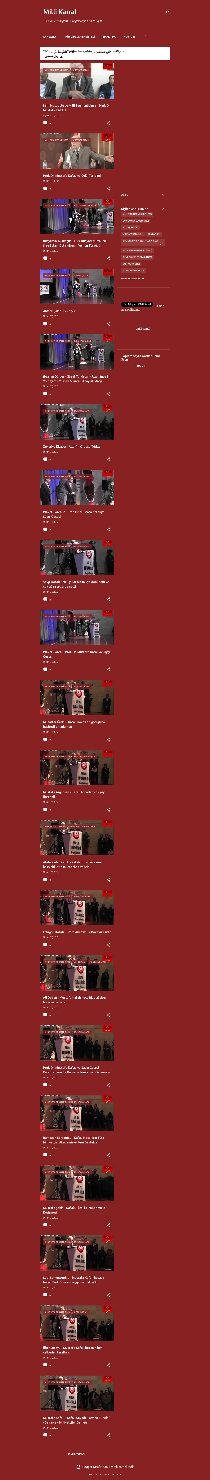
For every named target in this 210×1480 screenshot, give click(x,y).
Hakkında (109, 37)
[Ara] (168, 12)
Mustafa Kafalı (133, 234)
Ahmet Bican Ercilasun (137, 257)
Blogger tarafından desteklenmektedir (105, 1466)
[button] (108, 123)
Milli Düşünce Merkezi (137, 214)
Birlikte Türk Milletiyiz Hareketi (143, 243)
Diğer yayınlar (76, 1454)
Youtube (130, 37)
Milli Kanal (59, 12)
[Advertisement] (143, 125)
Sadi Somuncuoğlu (136, 221)
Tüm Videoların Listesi (80, 37)
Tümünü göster (53, 56)
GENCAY (154, 234)
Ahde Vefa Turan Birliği (137, 250)
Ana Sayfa (49, 37)
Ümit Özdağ (131, 264)
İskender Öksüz (134, 270)
